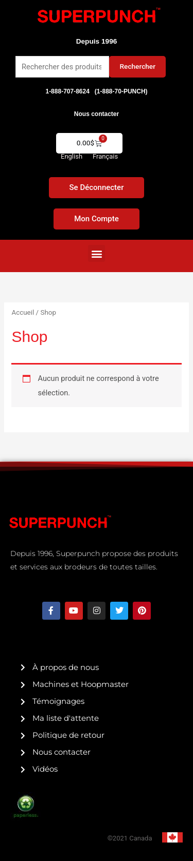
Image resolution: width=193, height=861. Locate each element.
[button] (96, 253)
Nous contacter (96, 114)
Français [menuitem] (105, 156)
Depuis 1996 (96, 41)
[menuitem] (71, 156)
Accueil (22, 312)
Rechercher (137, 66)
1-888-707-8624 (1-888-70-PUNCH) (96, 91)
